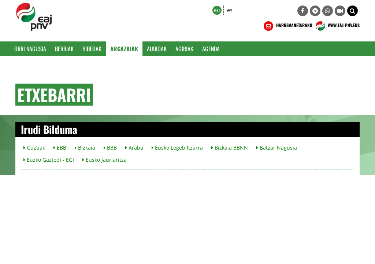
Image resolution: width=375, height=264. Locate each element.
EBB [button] (59, 147)
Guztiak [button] (34, 147)
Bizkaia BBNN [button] (229, 147)
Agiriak (184, 48)
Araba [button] (134, 147)
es (230, 10)
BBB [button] (110, 147)
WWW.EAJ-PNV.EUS (337, 26)
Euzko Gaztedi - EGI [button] (48, 159)
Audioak (157, 48)
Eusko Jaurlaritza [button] (104, 159)
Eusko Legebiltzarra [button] (177, 147)
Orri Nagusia (30, 48)
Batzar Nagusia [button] (276, 147)
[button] (352, 11)
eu (217, 10)
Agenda (211, 48)
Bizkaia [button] (85, 147)
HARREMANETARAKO (287, 26)
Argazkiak (124, 48)
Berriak (64, 48)
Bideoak (91, 48)
